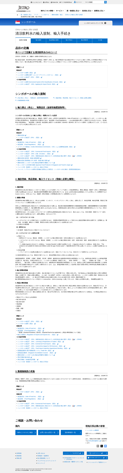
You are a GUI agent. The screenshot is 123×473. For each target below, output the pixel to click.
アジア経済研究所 (66, 2)
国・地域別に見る (74, 11)
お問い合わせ (41, 453)
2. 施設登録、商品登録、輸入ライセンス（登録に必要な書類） (73, 98)
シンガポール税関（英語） (27, 72)
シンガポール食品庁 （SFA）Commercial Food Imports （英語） (38, 151)
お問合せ (47, 2)
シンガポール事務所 (93, 430)
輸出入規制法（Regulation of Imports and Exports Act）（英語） (38, 334)
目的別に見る (87, 11)
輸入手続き (69, 40)
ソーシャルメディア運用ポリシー (97, 462)
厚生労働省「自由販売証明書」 (28, 359)
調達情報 (18, 456)
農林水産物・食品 (57, 14)
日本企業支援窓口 (94, 441)
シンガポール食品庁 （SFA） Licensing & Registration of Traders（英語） (41, 341)
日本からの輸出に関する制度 (74, 14)
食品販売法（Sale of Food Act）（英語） (31, 142)
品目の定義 (21, 40)
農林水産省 (22, 135)
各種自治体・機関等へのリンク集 (73, 461)
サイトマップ (41, 463)
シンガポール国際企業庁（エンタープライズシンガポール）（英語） (39, 75)
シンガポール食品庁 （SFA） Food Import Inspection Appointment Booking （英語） (44, 348)
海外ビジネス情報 (48, 11)
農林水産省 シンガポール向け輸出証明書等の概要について (36, 162)
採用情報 (18, 453)
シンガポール (45, 14)
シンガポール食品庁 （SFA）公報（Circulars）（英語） (36, 153)
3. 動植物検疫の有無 (23, 100)
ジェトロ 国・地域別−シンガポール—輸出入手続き (33, 167)
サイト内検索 (88, 2)
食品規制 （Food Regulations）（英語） (31, 144)
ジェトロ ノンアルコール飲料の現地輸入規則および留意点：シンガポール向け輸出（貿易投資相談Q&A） (49, 169)
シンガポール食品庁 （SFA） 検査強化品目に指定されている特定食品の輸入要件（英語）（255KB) (50, 156)
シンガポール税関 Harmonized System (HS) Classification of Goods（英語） (42, 82)
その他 (100, 40)
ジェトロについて (37, 2)
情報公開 (18, 458)
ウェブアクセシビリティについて (46, 460)
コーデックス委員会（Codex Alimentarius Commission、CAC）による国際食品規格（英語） (47, 147)
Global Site (55, 2)
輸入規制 (38, 40)
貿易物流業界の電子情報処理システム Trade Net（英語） (36, 350)
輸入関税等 (84, 40)
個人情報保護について (43, 458)
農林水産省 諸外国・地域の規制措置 (30, 158)
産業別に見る (99, 11)
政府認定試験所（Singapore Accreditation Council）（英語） (37, 353)
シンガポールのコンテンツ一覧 (95, 23)
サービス (60, 11)
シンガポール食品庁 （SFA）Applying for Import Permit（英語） (38, 84)
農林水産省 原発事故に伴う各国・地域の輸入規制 (34, 160)
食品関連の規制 (54, 40)
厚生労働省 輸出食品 (25, 357)
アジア (36, 14)
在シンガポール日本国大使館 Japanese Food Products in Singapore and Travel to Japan (45, 165)
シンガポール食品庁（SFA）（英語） (30, 77)
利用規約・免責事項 (43, 456)
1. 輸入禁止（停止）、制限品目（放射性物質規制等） (33, 98)
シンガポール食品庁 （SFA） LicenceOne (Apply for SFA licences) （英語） (41, 346)
